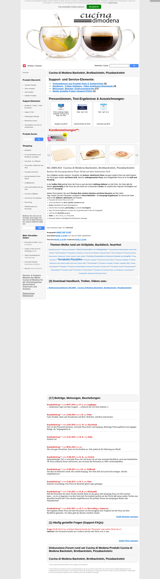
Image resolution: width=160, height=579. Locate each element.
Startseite (98, 66)
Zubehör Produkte (30, 95)
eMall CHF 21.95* (63, 232)
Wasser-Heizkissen (33, 268)
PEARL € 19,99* (61, 236)
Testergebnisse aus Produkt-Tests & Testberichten (77, 83)
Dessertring (28, 202)
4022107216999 (76, 236)
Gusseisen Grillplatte (31, 194)
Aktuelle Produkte (30, 85)
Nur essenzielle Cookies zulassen (71, 7)
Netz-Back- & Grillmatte (32, 161)
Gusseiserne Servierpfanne (33, 198)
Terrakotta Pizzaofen (31, 172)
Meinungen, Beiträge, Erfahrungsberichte (73, 88)
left (49, 155)
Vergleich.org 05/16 (60, 124)
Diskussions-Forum (30, 121)
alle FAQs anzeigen (129, 541)
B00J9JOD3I (86, 236)
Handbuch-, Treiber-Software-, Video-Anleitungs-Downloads (82, 86)
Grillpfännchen (29, 183)
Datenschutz (112, 3)
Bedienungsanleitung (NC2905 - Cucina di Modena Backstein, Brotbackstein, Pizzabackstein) (90, 288)
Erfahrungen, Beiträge (31, 116)
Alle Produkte (28, 92)
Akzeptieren (94, 7)
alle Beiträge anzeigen (128, 517)
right (137, 155)
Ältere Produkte (29, 88)
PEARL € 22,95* (80, 239)
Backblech (27, 150)
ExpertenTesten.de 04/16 (82, 124)
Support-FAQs (29, 112)
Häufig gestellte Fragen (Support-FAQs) (72, 91)
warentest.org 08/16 (103, 124)
